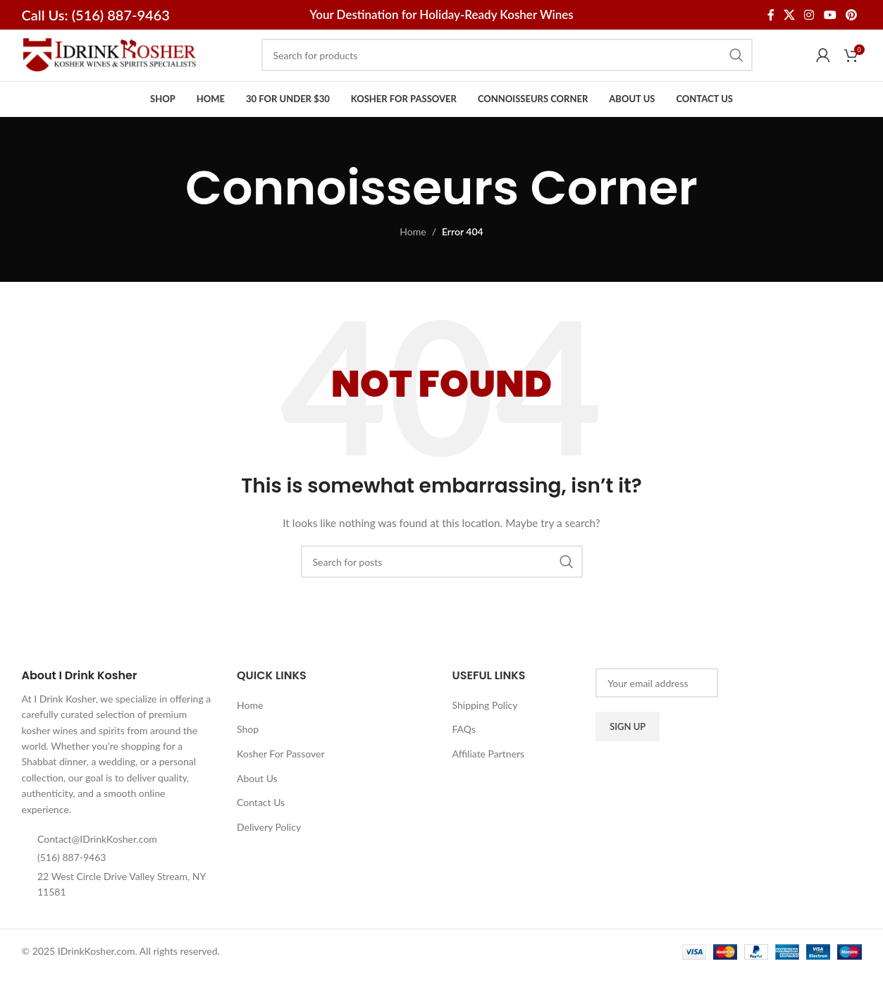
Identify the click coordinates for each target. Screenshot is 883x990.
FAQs (464, 751)
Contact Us (261, 824)
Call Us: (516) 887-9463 (96, 14)
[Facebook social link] (770, 14)
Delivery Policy (269, 849)
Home (413, 253)
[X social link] (789, 14)
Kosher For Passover (281, 775)
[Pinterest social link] (851, 14)
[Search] (507, 66)
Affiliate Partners (488, 775)
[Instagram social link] (809, 14)
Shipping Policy (485, 727)
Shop (248, 751)
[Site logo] (110, 65)
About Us (257, 800)
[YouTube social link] (830, 14)
